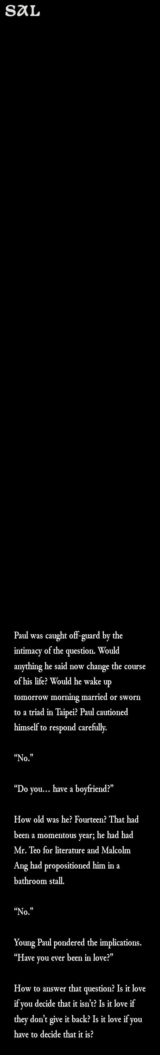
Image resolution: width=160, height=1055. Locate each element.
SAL (23, 12)
